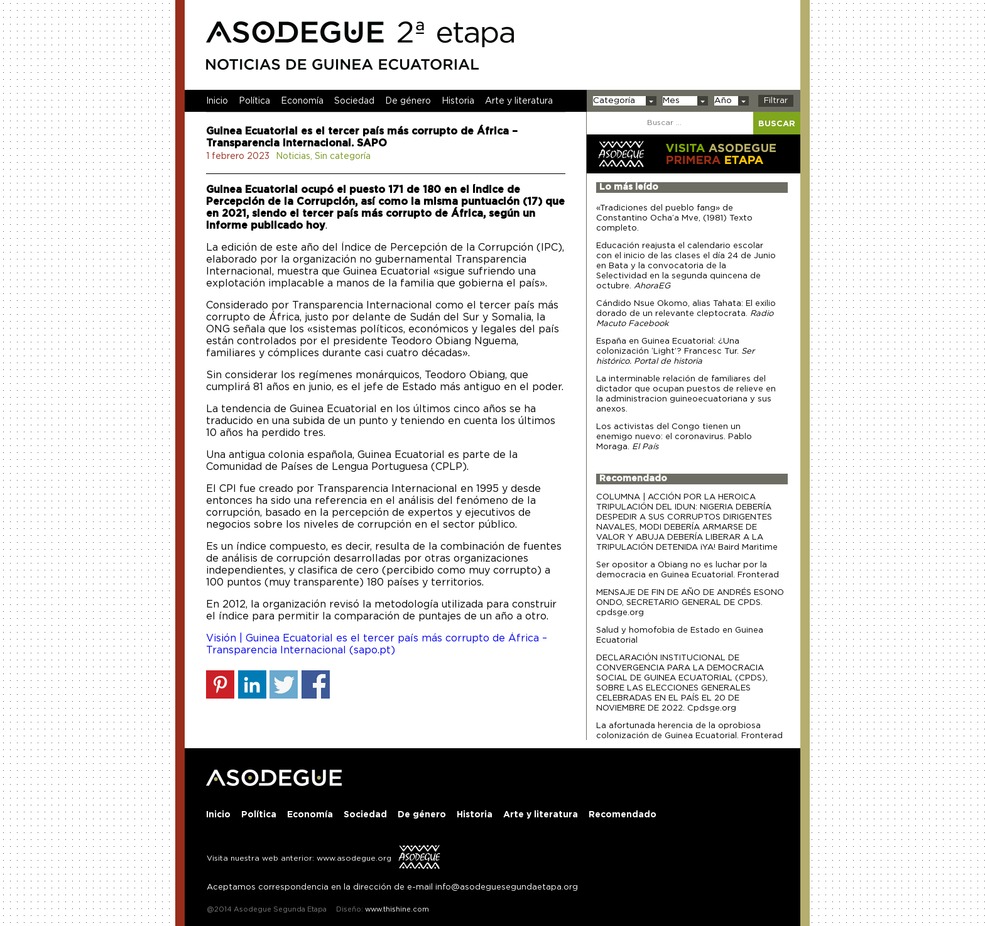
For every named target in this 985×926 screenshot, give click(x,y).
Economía (302, 101)
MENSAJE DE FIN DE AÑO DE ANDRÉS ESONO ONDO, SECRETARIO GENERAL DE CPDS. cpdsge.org (690, 603)
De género (408, 101)
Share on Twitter (283, 684)
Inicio (217, 101)
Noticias (293, 156)
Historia (458, 101)
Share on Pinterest (220, 684)
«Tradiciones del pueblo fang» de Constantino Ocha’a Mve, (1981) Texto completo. (674, 218)
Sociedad (354, 101)
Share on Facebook (316, 684)
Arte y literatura (519, 101)
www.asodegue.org (354, 858)
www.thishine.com (396, 909)
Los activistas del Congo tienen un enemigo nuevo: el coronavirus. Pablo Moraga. (674, 437)
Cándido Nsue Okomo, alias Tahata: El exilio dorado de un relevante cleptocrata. (686, 314)
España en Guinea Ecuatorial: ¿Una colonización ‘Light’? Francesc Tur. (675, 351)
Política (254, 101)
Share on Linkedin (252, 684)
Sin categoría (343, 156)
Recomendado (633, 478)
